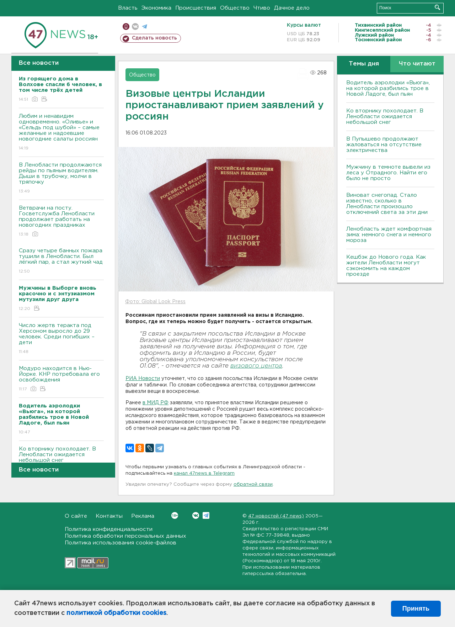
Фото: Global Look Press (155, 302)
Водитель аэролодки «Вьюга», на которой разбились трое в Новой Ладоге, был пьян (388, 88)
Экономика (156, 8)
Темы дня (364, 64)
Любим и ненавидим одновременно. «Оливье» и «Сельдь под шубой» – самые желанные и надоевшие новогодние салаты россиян (61, 132)
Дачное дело (292, 8)
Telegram (206, 515)
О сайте (76, 516)
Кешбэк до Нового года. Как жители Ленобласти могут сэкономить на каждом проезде (386, 265)
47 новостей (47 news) (276, 516)
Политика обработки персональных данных (125, 536)
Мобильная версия (126, 26)
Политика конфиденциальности (108, 529)
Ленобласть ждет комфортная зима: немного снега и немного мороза (389, 235)
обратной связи (253, 484)
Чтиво (261, 8)
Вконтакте (174, 515)
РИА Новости (142, 378)
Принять (415, 608)
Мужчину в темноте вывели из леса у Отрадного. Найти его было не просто (388, 173)
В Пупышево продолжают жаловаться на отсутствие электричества (384, 145)
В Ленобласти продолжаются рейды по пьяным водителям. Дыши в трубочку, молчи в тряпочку (61, 178)
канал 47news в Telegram (204, 473)
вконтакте (135, 26)
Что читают (417, 64)
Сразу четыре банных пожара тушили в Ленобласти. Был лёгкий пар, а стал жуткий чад (61, 261)
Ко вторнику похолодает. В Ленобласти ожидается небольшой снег (61, 460)
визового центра (256, 366)
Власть (128, 8)
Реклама (142, 516)
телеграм (144, 26)
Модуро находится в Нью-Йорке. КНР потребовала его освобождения (61, 379)
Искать (437, 7)
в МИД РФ (155, 403)
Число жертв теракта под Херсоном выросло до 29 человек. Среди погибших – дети (61, 339)
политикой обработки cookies (116, 613)
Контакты (109, 516)
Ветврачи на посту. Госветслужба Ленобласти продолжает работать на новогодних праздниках (61, 221)
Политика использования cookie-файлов (120, 543)
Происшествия (195, 8)
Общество (235, 8)
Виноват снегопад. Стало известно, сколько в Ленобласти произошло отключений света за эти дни (387, 204)
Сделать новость (154, 38)
